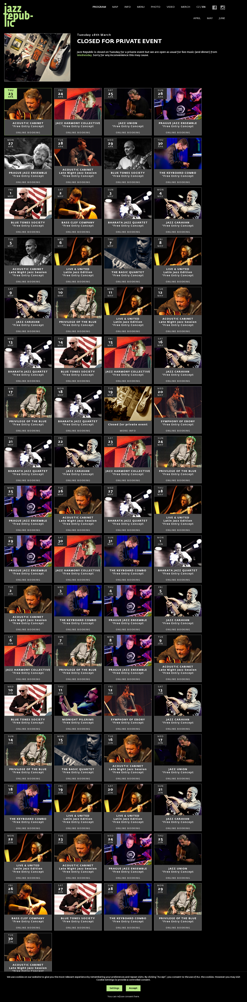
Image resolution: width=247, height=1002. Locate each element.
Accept (133, 988)
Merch (185, 7)
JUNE (222, 18)
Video (171, 7)
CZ (198, 7)
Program (99, 7)
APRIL (197, 18)
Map (115, 7)
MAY (210, 18)
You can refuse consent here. (123, 997)
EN (203, 7)
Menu (141, 7)
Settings (114, 988)
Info (127, 7)
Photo (155, 7)
